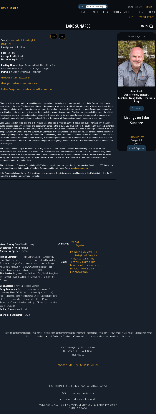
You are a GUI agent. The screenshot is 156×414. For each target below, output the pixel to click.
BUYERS (105, 12)
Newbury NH (30, 40)
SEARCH (94, 12)
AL (42, 404)
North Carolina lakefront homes (96, 332)
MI (83, 404)
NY (108, 404)
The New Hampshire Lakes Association (84, 265)
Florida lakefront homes (32, 332)
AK (40, 404)
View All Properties (136, 148)
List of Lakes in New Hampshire (82, 268)
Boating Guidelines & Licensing (82, 258)
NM (102, 404)
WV (82, 408)
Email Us (150, 6)
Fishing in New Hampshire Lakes (82, 262)
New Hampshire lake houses (122, 332)
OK (111, 404)
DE (54, 404)
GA (57, 404)
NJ (100, 404)
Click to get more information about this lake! (19, 83)
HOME (82, 12)
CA (49, 404)
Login (130, 17)
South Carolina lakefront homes (60, 336)
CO (52, 404)
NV (106, 404)
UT (75, 408)
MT (92, 404)
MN (85, 404)
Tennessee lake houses (83, 336)
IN (67, 404)
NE (97, 404)
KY (72, 404)
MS (89, 404)
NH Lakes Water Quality (79, 272)
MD (76, 404)
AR (44, 404)
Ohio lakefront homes (143, 332)
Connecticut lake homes (12, 332)
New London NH (17, 40)
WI (80, 408)
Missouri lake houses (74, 332)
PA (116, 404)
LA (74, 404)
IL (65, 404)
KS (70, 404)
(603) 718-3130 (134, 6)
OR (113, 404)
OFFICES (139, 12)
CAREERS (78, 365)
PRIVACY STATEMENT (65, 365)
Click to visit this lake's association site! (16, 77)
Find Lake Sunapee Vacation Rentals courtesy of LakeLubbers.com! (27, 89)
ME (80, 404)
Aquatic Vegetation (77, 245)
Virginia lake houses (102, 336)
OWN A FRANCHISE (10, 8)
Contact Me (136, 108)
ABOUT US (128, 12)
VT (77, 408)
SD (70, 408)
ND (95, 404)
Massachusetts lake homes (54, 332)
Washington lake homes (120, 336)
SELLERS (117, 12)
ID (63, 404)
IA (61, 404)
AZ (47, 404)
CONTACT (103, 385)
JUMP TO (82, 6)
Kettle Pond (74, 242)
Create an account (146, 17)
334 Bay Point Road (136, 137)
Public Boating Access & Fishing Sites (83, 255)
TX (73, 408)
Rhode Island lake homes (36, 336)
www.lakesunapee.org (78, 168)
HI (59, 404)
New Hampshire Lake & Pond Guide (84, 252)
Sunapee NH (6, 43)
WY (85, 408)
